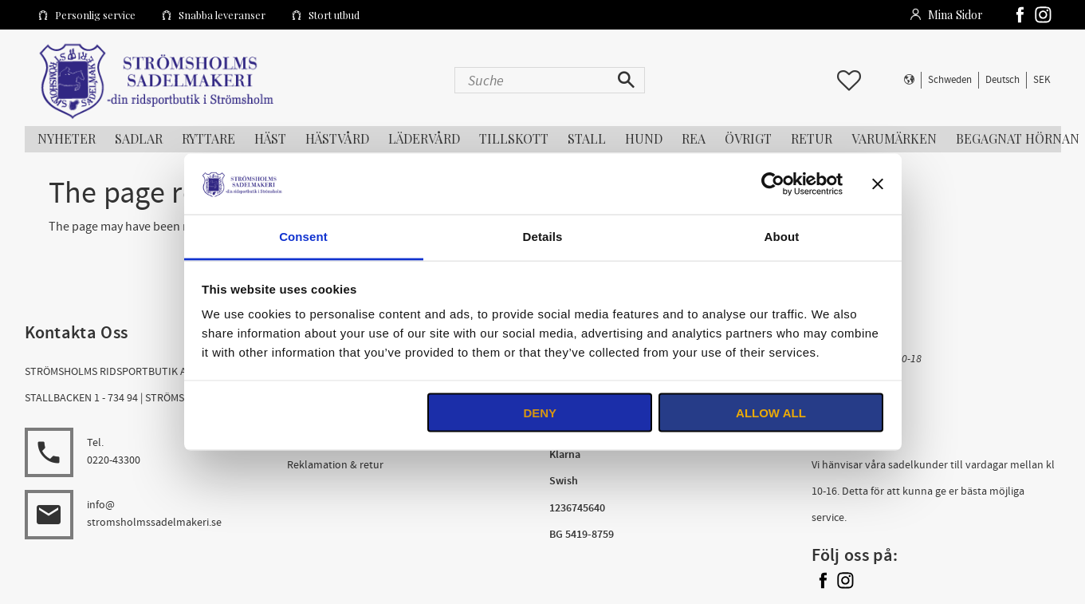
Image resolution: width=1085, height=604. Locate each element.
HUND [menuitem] (643, 138)
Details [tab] (543, 236)
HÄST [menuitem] (270, 138)
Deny (539, 412)
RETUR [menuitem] (811, 138)
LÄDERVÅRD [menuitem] (424, 138)
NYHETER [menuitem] (66, 138)
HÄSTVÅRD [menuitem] (337, 138)
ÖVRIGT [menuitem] (748, 138)
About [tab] (782, 236)
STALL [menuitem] (587, 138)
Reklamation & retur (335, 464)
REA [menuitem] (694, 138)
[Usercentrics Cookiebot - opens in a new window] (773, 183)
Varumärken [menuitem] (894, 138)
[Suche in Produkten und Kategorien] (533, 80)
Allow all (771, 412)
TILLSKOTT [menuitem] (513, 138)
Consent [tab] (303, 236)
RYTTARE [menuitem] (208, 138)
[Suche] (627, 80)
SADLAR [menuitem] (139, 138)
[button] (849, 81)
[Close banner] (877, 183)
